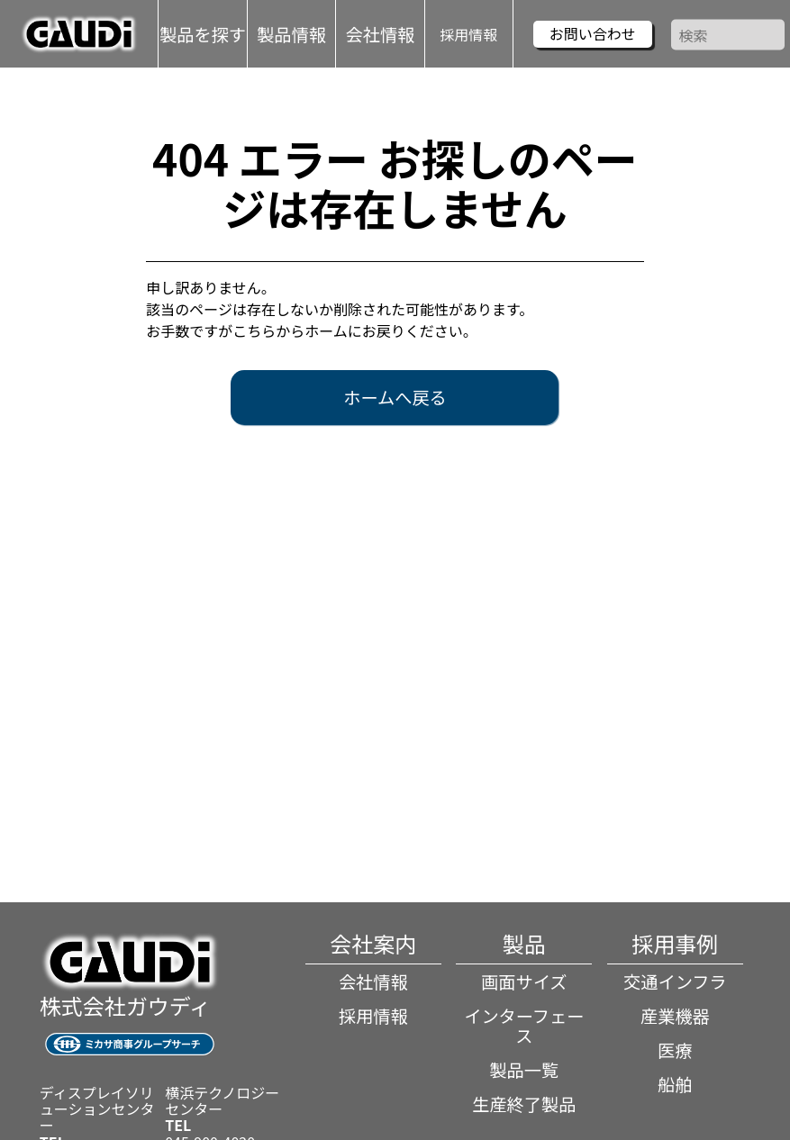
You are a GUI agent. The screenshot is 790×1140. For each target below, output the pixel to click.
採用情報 (468, 33)
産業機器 (675, 1015)
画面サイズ (524, 981)
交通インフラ (675, 981)
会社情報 (373, 981)
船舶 (675, 1084)
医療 (675, 1050)
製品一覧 (523, 1069)
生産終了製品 (524, 1104)
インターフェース (524, 1025)
